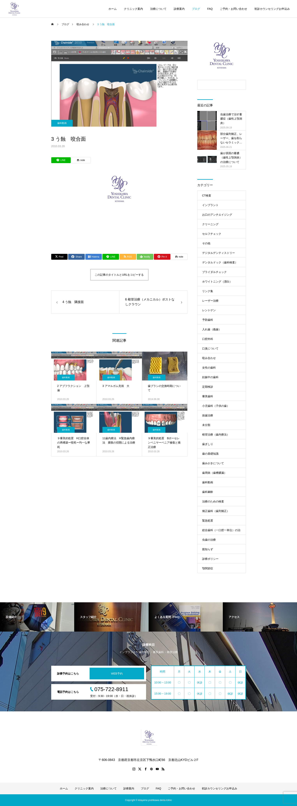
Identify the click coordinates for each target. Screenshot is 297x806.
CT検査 (206, 195)
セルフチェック (211, 233)
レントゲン (209, 310)
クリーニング (210, 224)
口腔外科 (207, 338)
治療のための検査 (213, 501)
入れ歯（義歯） (211, 329)
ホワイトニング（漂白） (217, 281)
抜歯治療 (207, 415)
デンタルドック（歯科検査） (220, 262)
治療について (158, 8)
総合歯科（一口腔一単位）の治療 (221, 532)
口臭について (210, 348)
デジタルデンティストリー (218, 252)
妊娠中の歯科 (210, 377)
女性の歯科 (209, 367)
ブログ (196, 8)
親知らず (207, 549)
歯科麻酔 (207, 491)
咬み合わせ (209, 358)
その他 (206, 243)
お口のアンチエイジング (217, 214)
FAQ (210, 8)
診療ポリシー (210, 558)
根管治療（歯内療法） (215, 434)
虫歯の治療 (209, 539)
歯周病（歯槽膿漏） (214, 472)
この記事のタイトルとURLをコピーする (119, 274)
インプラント (210, 205)
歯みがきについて (213, 463)
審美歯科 (207, 396)
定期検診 (207, 386)
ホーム (112, 8)
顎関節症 (207, 568)
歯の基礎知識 (210, 453)
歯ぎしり (207, 444)
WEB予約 (117, 673)
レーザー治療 (210, 300)
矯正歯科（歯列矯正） (215, 511)
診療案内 (179, 8)
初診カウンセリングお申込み (272, 8)
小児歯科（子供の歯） (215, 405)
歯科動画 (62, 123)
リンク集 (207, 291)
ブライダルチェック (214, 272)
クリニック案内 (133, 8)
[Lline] (61, 160)
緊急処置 (207, 520)
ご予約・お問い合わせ (233, 8)
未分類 (206, 425)
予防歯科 (207, 319)
